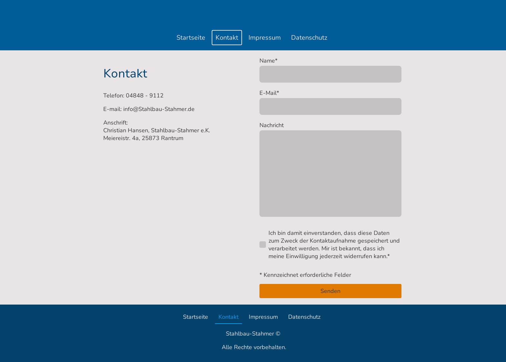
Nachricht (271, 125)
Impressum (264, 37)
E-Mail (269, 93)
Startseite (191, 37)
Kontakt (227, 37)
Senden (330, 291)
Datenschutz (309, 37)
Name (268, 61)
